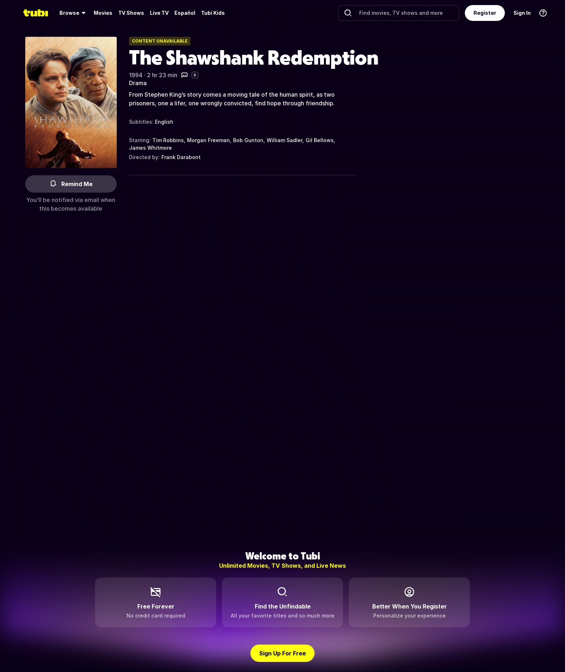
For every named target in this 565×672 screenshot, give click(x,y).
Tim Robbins (168, 140)
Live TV (159, 13)
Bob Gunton (248, 140)
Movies (103, 13)
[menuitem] (73, 13)
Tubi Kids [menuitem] (213, 13)
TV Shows (131, 13)
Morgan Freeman (208, 140)
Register (484, 13)
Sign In (522, 13)
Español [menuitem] (184, 13)
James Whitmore (150, 148)
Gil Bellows (320, 140)
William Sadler (284, 140)
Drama (138, 83)
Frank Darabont (181, 157)
